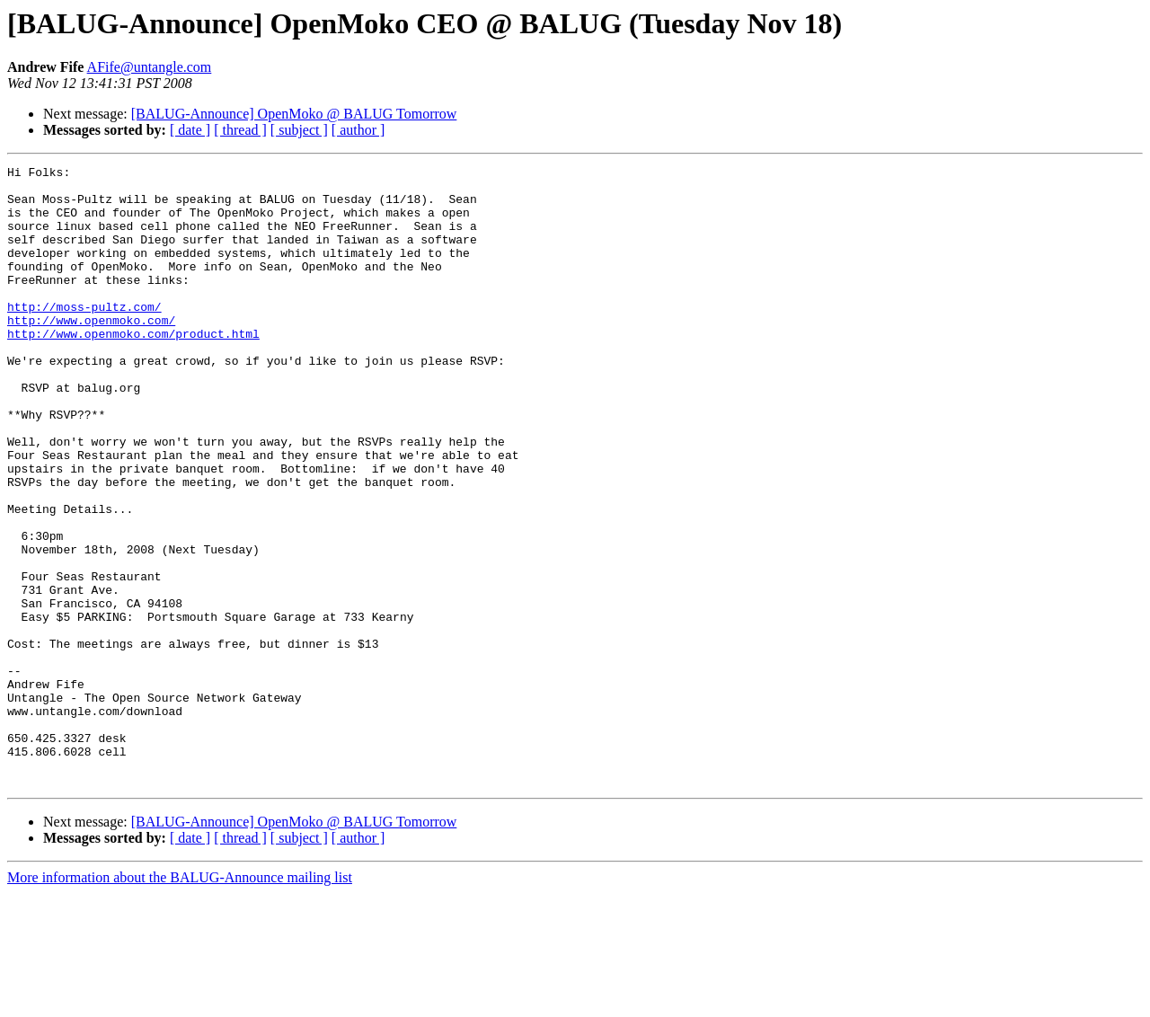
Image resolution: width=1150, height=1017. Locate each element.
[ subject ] (299, 129)
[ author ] (358, 129)
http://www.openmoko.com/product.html (133, 368)
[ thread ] (240, 129)
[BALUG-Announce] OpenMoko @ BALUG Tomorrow (294, 113)
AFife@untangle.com (149, 67)
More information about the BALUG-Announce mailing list (179, 1001)
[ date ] (190, 129)
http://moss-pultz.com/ (84, 336)
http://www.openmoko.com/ (91, 352)
